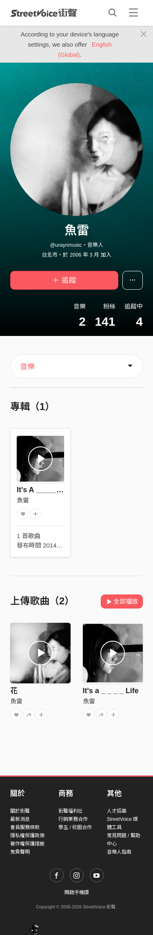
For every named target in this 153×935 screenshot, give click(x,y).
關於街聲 (20, 811)
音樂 (27, 367)
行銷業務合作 (73, 819)
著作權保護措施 (27, 844)
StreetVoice (44, 13)
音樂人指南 (119, 852)
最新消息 (20, 819)
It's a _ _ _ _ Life (111, 691)
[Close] (144, 34)
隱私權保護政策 (27, 835)
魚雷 (23, 500)
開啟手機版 (76, 892)
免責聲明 (20, 852)
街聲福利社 (70, 811)
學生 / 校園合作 (75, 827)
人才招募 (116, 811)
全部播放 (122, 601)
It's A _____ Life (44, 490)
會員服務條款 (25, 827)
